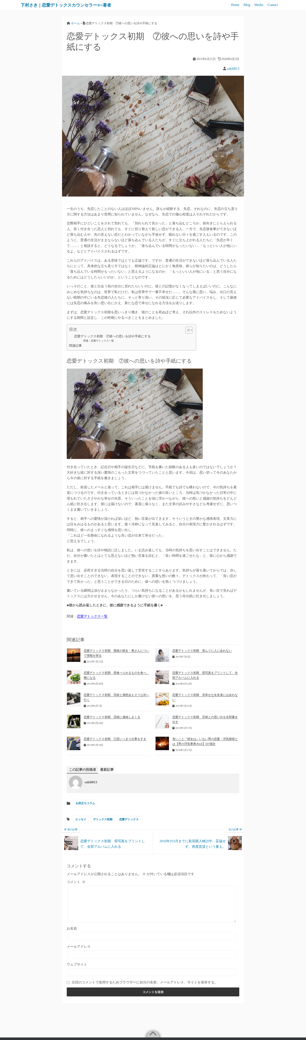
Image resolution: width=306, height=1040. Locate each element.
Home (235, 5)
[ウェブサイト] (152, 979)
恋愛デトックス (129, 819)
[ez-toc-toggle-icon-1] (187, 330)
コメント (76, 882)
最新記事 (107, 769)
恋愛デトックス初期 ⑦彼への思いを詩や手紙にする (112, 336)
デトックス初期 (102, 819)
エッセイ (80, 819)
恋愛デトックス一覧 (92, 616)
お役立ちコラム (85, 803)
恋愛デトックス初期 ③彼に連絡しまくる (112, 717)
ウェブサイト (77, 971)
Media (258, 5)
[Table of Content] (189, 330)
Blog (247, 5)
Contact (272, 5)
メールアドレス (79, 953)
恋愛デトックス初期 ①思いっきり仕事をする (115, 739)
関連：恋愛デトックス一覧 (98, 340)
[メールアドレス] (152, 961)
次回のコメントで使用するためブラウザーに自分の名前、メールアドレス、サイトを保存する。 (145, 989)
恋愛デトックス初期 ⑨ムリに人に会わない (202, 650)
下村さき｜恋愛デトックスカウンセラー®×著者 (76, 5)
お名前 (72, 935)
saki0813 (233, 68)
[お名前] (152, 943)
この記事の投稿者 (82, 769)
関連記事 (75, 345)
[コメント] (152, 907)
